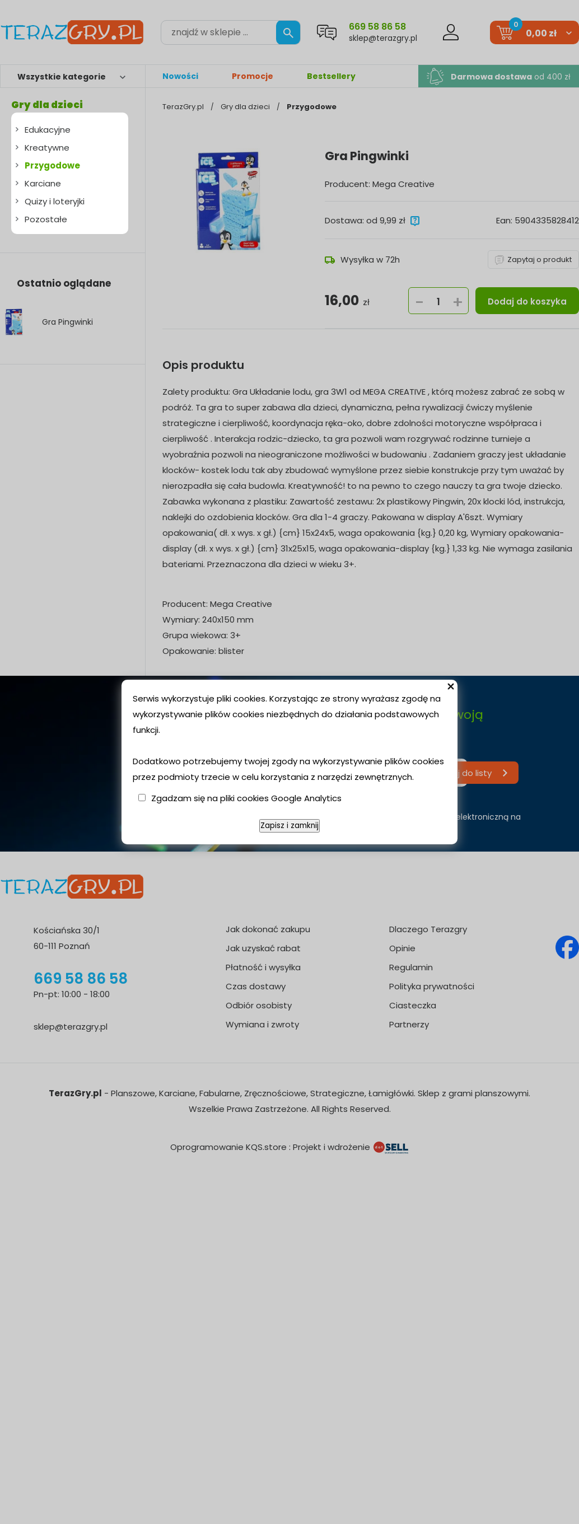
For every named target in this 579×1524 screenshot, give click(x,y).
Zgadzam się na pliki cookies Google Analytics (246, 798)
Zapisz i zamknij (289, 825)
